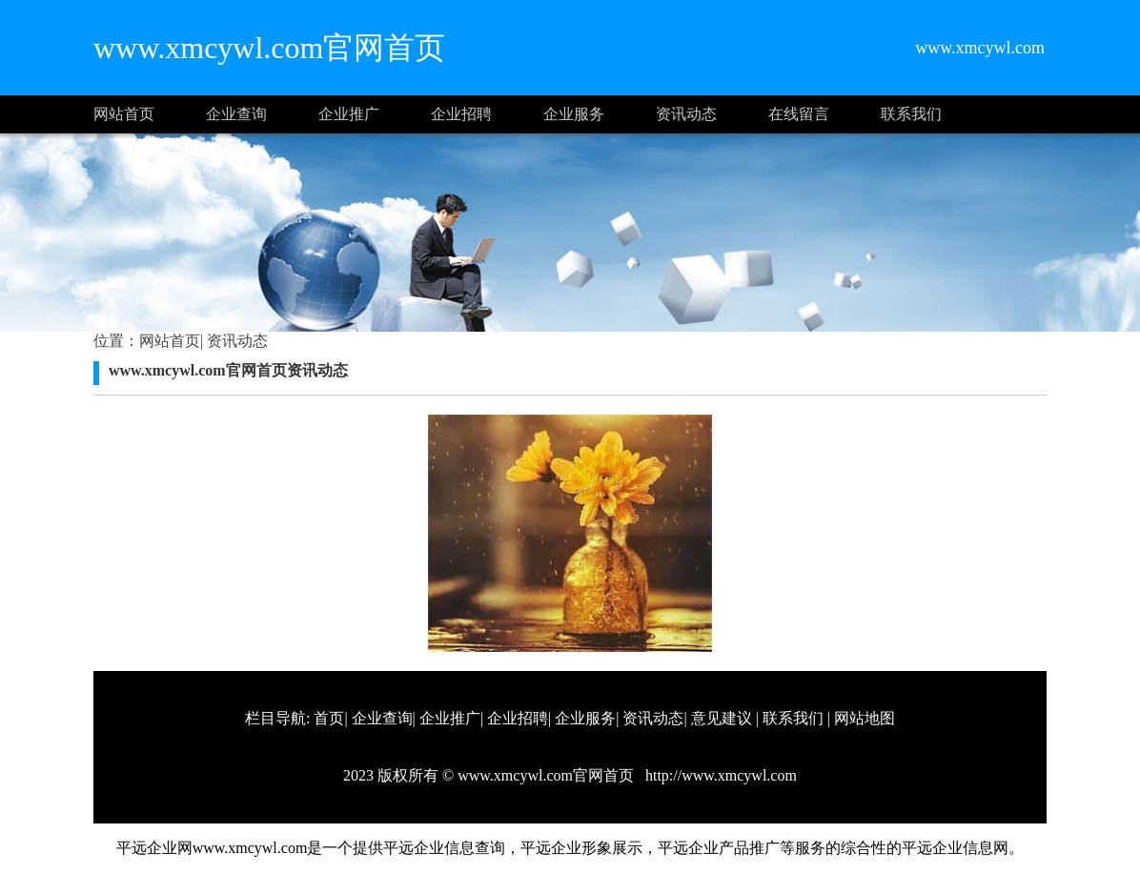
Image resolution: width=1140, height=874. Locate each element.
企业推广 (348, 114)
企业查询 (236, 114)
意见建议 (721, 718)
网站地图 (864, 718)
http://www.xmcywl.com (719, 775)
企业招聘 (461, 114)
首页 (329, 718)
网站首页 (123, 114)
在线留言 (798, 114)
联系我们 (911, 114)
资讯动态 (686, 114)
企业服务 (573, 114)
